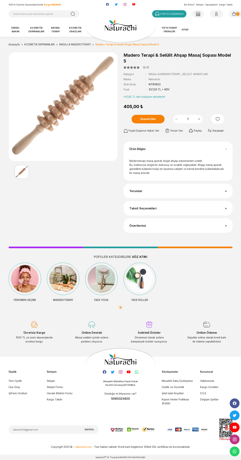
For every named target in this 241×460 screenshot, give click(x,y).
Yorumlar (135, 191)
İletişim (200, 4)
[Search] (44, 13)
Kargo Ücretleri (209, 387)
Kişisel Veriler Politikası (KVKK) (175, 401)
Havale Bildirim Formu (59, 393)
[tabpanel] (25, 282)
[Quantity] (187, 119)
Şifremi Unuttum (18, 393)
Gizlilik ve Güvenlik (173, 387)
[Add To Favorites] (217, 119)
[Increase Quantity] (199, 119)
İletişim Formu (55, 387)
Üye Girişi (14, 387)
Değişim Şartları (209, 399)
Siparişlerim (211, 4)
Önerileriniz (137, 225)
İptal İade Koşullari (173, 393)
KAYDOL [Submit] (89, 429)
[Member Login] (198, 13)
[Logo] (120, 27)
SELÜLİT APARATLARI (195, 74)
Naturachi (154, 79)
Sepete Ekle (148, 118)
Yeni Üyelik (15, 380)
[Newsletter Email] (54, 429)
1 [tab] (120, 307)
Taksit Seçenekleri (143, 208)
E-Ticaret (113, 457)
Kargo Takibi (226, 4)
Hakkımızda (207, 380)
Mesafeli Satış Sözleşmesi (177, 380)
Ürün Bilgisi (137, 149)
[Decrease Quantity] (176, 119)
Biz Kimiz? (189, 4)
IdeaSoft (101, 457)
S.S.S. (203, 393)
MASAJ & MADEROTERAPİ (164, 74)
